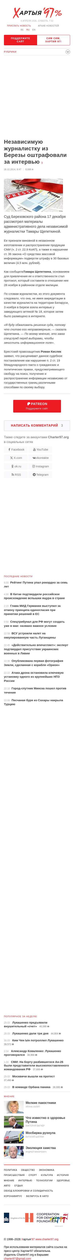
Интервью (25, 1180)
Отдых (18, 1185)
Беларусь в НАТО (37, 1196)
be (22, 30)
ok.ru (18, 466)
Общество (28, 1170)
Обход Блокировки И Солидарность (28, 1191)
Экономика (46, 1170)
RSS (18, 474)
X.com (18, 457)
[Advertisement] (37, 97)
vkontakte (42, 457)
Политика (10, 1170)
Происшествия (14, 1175)
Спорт (33, 1175)
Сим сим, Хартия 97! (53, 40)
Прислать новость (19, 26)
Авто (7, 1185)
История (63, 1175)
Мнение (9, 1096)
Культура (47, 1175)
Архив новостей (48, 26)
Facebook (17, 449)
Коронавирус (13, 1196)
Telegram (42, 474)
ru (28, 30)
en (34, 30)
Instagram (42, 466)
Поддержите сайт (20, 40)
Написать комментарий (37, 425)
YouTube (42, 449)
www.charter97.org (46, 1239)
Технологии (44, 1180)
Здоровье (63, 1180)
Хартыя (37, 13)
